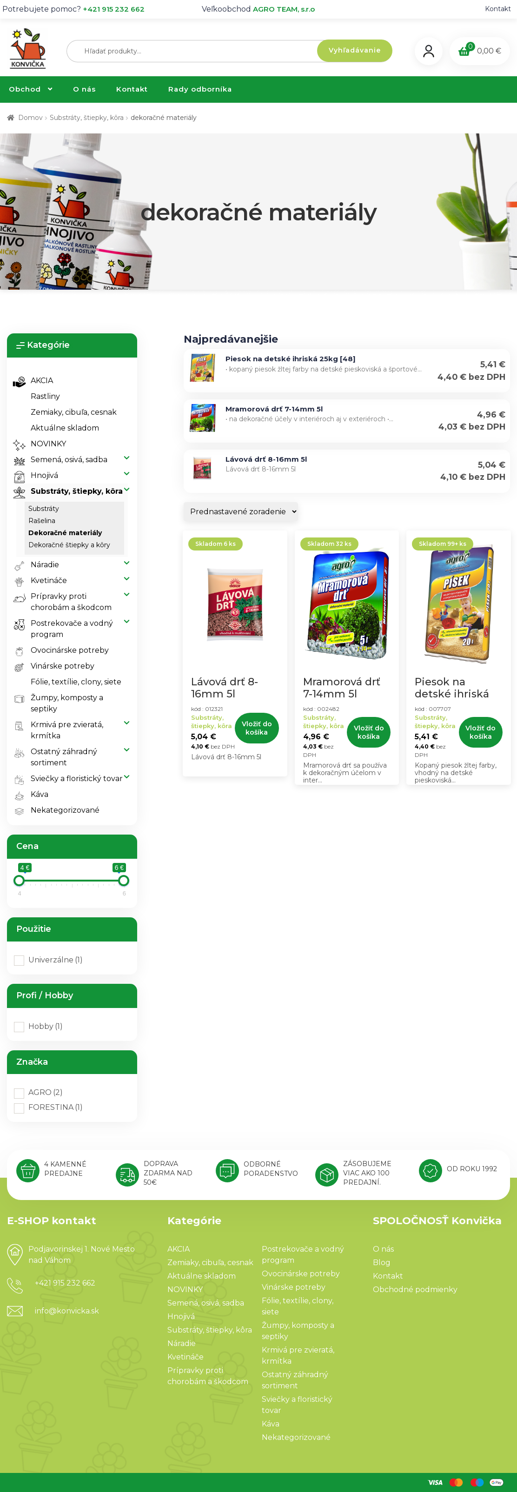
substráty (43, 508)
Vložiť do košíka (257, 728)
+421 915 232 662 (114, 9)
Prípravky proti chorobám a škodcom (66, 601)
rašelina (41, 521)
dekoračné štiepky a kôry (69, 545)
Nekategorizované (59, 810)
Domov (30, 117)
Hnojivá (39, 475)
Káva (34, 794)
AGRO (45, 1092)
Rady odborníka (200, 89)
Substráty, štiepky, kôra (87, 117)
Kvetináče (43, 580)
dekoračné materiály (65, 533)
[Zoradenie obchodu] (241, 511)
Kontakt (498, 9)
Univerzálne (55, 959)
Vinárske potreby (57, 666)
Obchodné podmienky (415, 1289)
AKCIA (36, 380)
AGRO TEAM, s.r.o (284, 9)
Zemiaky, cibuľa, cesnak (74, 412)
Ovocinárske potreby (64, 650)
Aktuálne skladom (65, 428)
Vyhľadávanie (355, 50)
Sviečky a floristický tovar (71, 778)
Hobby (45, 1026)
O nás (84, 89)
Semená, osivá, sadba (63, 459)
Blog (382, 1262)
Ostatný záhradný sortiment (58, 756)
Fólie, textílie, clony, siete (76, 681)
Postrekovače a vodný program (66, 628)
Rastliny (45, 396)
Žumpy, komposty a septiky (61, 702)
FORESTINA (55, 1107)
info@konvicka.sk (67, 1310)
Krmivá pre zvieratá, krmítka (61, 729)
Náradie (39, 564)
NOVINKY (43, 444)
